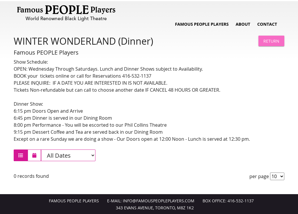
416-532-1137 (241, 200)
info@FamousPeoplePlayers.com (158, 200)
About (243, 24)
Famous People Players (201, 24)
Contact (267, 24)
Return (271, 41)
